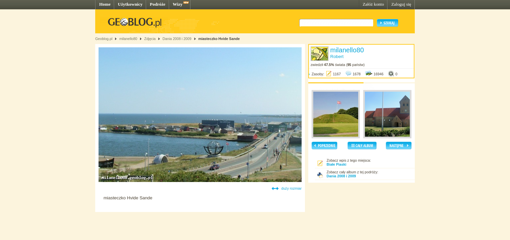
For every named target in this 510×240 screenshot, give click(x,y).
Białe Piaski (336, 164)
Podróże (157, 4)
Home (105, 4)
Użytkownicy (130, 4)
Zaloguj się (401, 4)
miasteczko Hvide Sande (219, 39)
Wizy (177, 4)
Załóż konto (373, 4)
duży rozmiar (291, 188)
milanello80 (128, 39)
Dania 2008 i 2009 (176, 39)
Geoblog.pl (104, 39)
